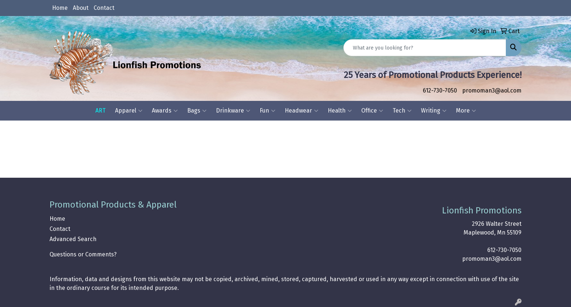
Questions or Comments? (83, 254)
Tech (402, 110)
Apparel (128, 110)
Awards (165, 110)
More (466, 110)
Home (60, 7)
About (80, 7)
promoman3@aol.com (491, 90)
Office (372, 110)
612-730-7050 (440, 90)
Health (340, 110)
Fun (267, 110)
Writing (433, 110)
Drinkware (233, 110)
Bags (196, 110)
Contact (104, 7)
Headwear (301, 110)
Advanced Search (73, 239)
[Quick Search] (424, 47)
